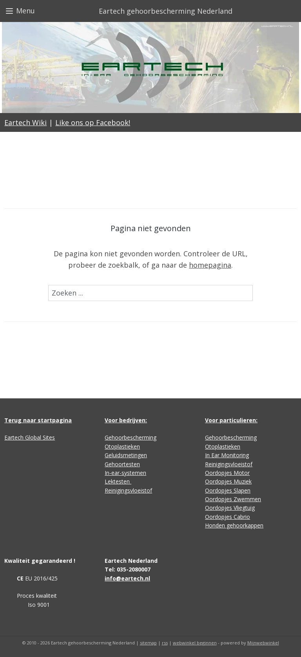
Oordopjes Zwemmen (233, 499)
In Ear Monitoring (227, 455)
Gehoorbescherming (130, 437)
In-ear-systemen (125, 472)
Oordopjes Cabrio (227, 516)
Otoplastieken (122, 446)
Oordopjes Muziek (228, 481)
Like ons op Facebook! (92, 122)
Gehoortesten (122, 464)
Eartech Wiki (25, 122)
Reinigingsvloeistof (128, 490)
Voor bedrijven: (126, 420)
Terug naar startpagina (38, 420)
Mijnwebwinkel (263, 643)
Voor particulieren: (231, 420)
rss (165, 643)
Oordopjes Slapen (227, 490)
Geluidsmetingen (126, 455)
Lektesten (118, 481)
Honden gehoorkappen (234, 525)
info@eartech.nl (127, 578)
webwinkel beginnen (195, 643)
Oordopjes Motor (227, 472)
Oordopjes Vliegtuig (230, 507)
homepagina (210, 265)
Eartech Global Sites (29, 437)
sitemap (148, 643)
